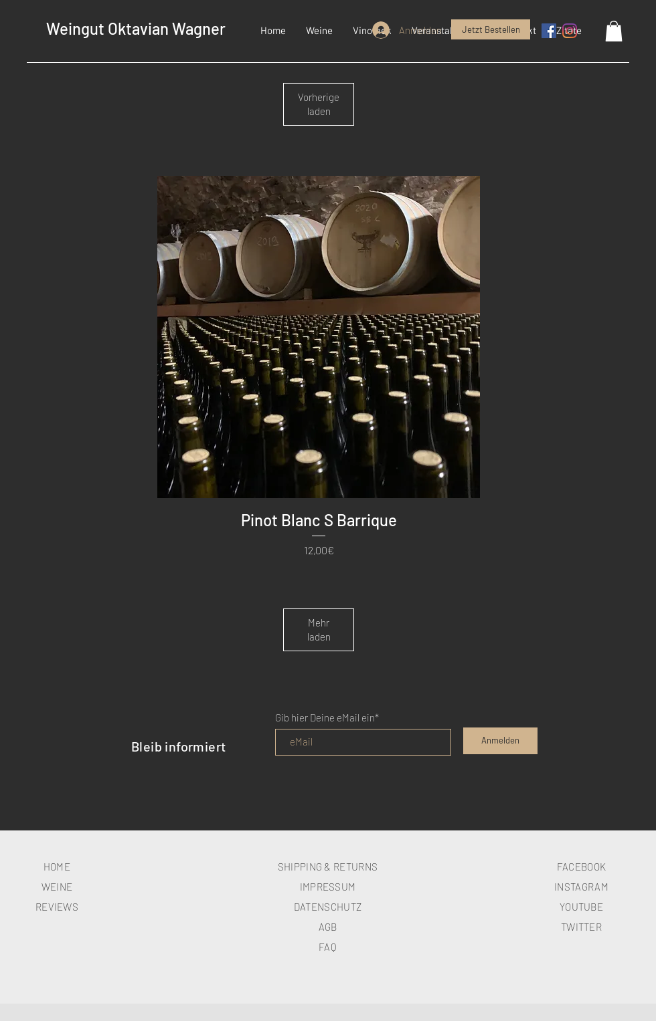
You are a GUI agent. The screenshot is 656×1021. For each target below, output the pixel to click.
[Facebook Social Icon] (549, 30)
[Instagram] (569, 30)
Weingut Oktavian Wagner (136, 28)
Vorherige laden (318, 104)
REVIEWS (56, 907)
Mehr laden (319, 629)
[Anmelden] (500, 740)
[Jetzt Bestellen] (490, 29)
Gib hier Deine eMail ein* (327, 718)
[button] (319, 30)
